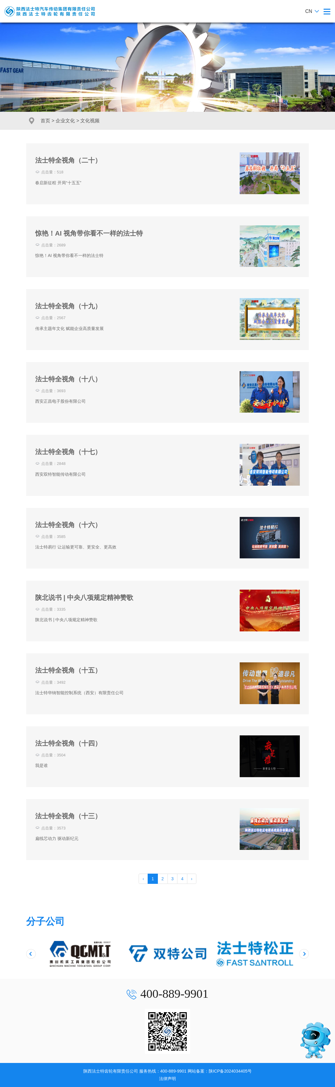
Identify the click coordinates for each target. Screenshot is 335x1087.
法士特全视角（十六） (68, 525)
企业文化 (65, 120)
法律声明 (167, 1078)
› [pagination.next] (191, 878)
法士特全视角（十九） (68, 306)
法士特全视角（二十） (68, 160)
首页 (45, 120)
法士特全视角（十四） (68, 743)
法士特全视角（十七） (68, 452)
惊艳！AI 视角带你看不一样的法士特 (89, 233)
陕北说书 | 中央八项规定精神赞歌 (84, 597)
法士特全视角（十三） (68, 816)
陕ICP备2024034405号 (230, 1071)
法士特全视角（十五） (68, 670)
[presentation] (31, 954)
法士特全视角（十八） (68, 379)
